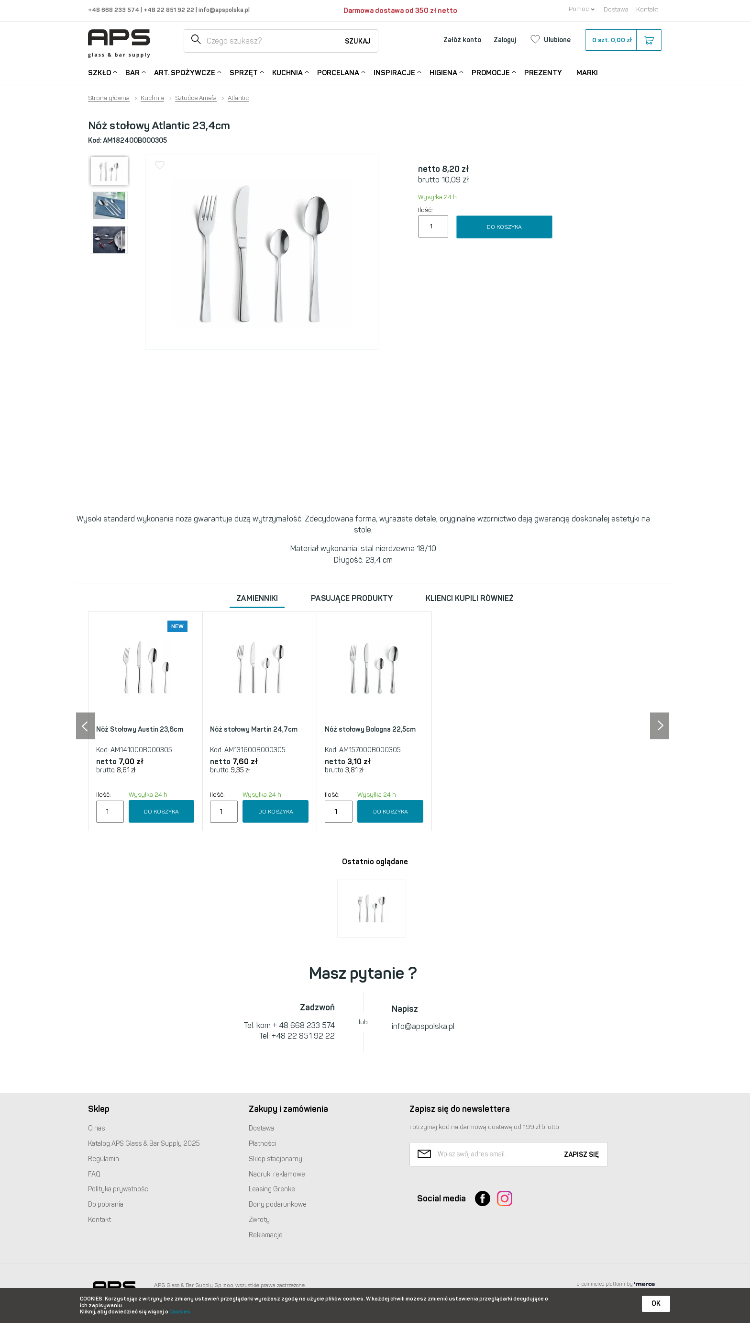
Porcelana (338, 72)
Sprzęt (244, 72)
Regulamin (103, 1159)
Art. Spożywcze (184, 72)
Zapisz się (581, 1155)
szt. (623, 40)
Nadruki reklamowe (277, 1174)
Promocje (491, 72)
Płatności (262, 1144)
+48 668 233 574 (114, 9)
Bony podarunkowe (278, 1204)
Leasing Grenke (272, 1189)
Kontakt (647, 9)
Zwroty (259, 1220)
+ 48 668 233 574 (304, 1025)
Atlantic (238, 98)
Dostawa (616, 9)
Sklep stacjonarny (275, 1159)
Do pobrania (105, 1204)
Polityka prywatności (119, 1189)
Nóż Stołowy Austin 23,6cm (139, 729)
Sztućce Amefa (196, 98)
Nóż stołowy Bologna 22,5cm (370, 729)
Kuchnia (287, 72)
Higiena (443, 72)
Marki (587, 72)
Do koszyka (504, 227)
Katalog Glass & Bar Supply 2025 (144, 1144)
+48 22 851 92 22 (169, 9)
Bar (132, 72)
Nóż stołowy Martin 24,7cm (254, 729)
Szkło (99, 72)
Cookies (179, 1312)
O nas (96, 1128)
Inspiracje (394, 72)
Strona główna (109, 98)
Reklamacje (266, 1235)
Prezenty (543, 72)
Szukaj (358, 41)
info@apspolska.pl (223, 9)
